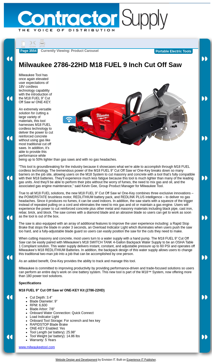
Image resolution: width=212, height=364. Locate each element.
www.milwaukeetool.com (37, 347)
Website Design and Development (76, 359)
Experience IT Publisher (140, 359)
